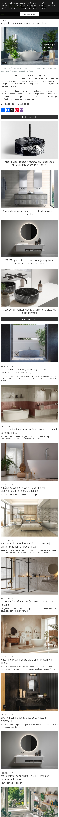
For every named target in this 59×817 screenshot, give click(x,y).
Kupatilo (5, 20)
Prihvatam (29, 14)
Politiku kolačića (41, 8)
